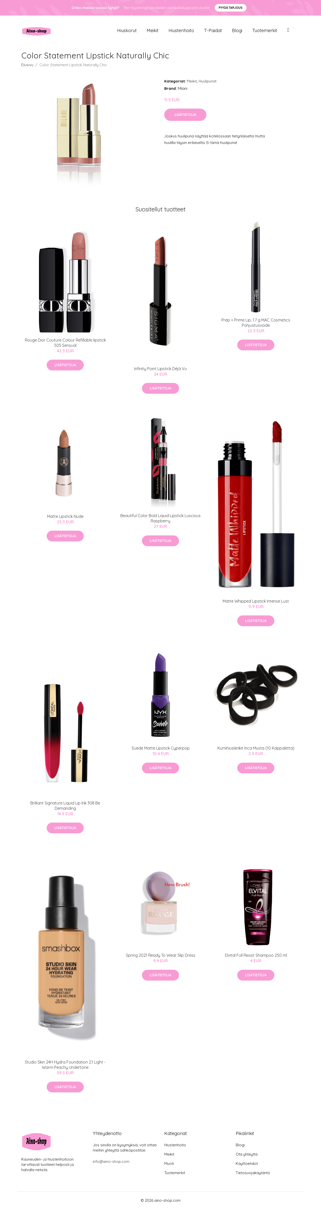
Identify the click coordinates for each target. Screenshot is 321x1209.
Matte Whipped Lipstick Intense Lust (256, 601)
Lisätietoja (185, 114)
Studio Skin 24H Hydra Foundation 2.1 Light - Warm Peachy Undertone (65, 1065)
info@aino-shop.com (111, 1161)
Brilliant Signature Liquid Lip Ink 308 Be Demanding (65, 805)
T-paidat (213, 30)
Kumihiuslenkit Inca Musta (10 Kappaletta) (255, 748)
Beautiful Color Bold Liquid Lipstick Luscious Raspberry (160, 518)
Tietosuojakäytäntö (253, 1172)
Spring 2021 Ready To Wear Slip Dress (160, 955)
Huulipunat (207, 81)
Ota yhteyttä (247, 1154)
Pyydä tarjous (231, 8)
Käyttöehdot (247, 1163)
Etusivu (27, 64)
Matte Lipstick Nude (65, 516)
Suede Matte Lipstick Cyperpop (161, 748)
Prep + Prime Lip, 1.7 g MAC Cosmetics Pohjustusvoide (255, 322)
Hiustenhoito (181, 30)
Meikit (152, 30)
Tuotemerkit (264, 30)
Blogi (237, 30)
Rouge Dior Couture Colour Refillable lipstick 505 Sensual (65, 343)
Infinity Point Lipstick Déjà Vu (160, 368)
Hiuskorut (127, 30)
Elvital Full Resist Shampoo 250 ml (256, 955)
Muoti (169, 1163)
